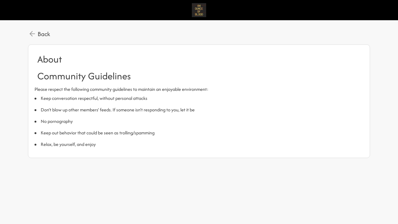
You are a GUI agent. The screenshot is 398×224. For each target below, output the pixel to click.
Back (44, 34)
